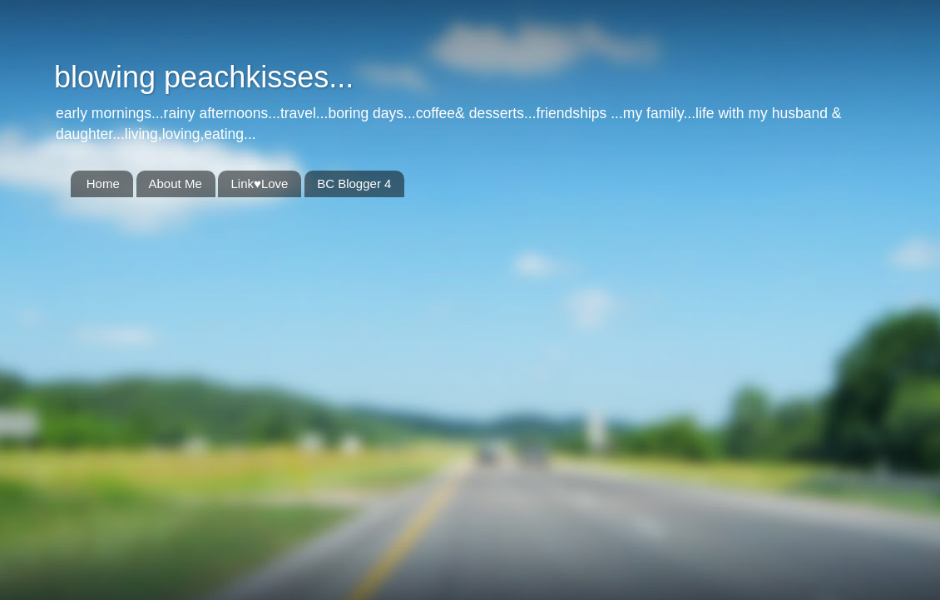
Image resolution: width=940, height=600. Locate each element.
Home (103, 183)
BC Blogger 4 (354, 183)
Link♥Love (259, 183)
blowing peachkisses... (204, 77)
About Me (175, 183)
